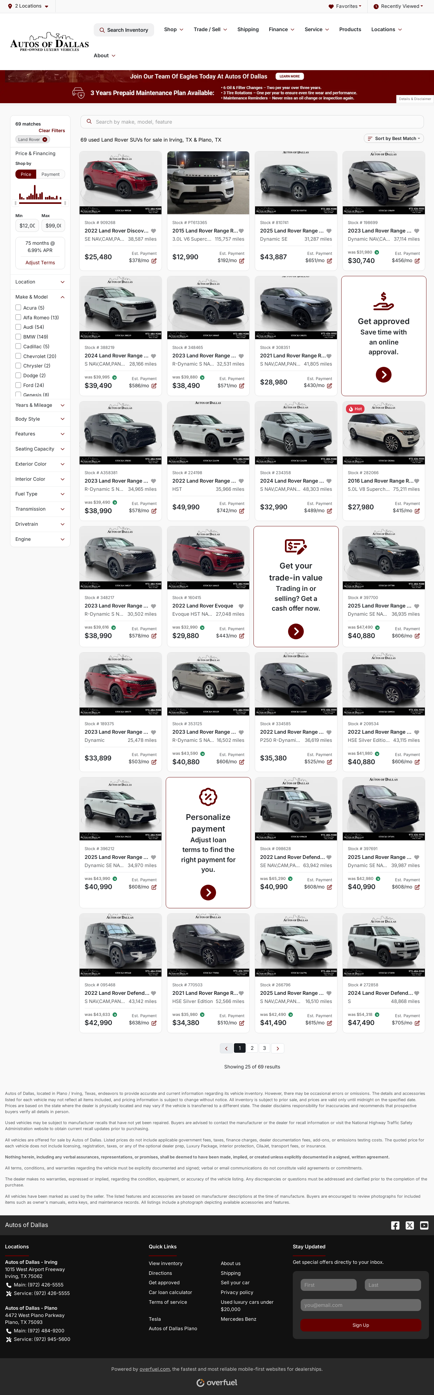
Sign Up (361, 1325)
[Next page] (277, 1048)
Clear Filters (52, 130)
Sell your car (235, 1283)
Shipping (248, 29)
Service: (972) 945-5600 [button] (38, 1339)
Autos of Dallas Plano (173, 1328)
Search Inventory (124, 30)
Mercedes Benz (238, 1319)
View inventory (166, 1263)
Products (350, 29)
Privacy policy (237, 1292)
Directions (160, 1273)
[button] (30, 6)
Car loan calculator (170, 1292)
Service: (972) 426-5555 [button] (38, 1293)
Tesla (155, 1319)
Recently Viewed (396, 6)
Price (26, 174)
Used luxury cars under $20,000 (247, 1305)
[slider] (15, 203)
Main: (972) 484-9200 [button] (35, 1331)
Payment (51, 174)
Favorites (343, 6)
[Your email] (360, 1305)
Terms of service (168, 1302)
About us (231, 1263)
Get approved (164, 1283)
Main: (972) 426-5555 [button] (35, 1285)
